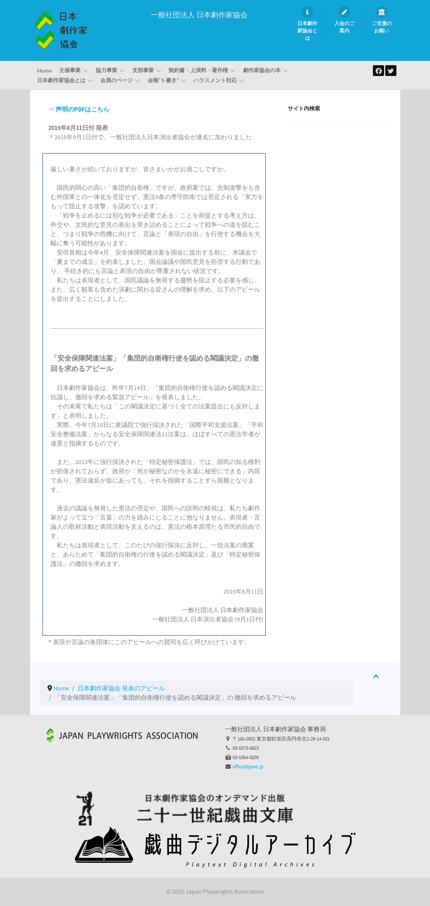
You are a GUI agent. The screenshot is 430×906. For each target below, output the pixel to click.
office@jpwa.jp (248, 767)
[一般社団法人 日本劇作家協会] (61, 30)
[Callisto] (122, 735)
